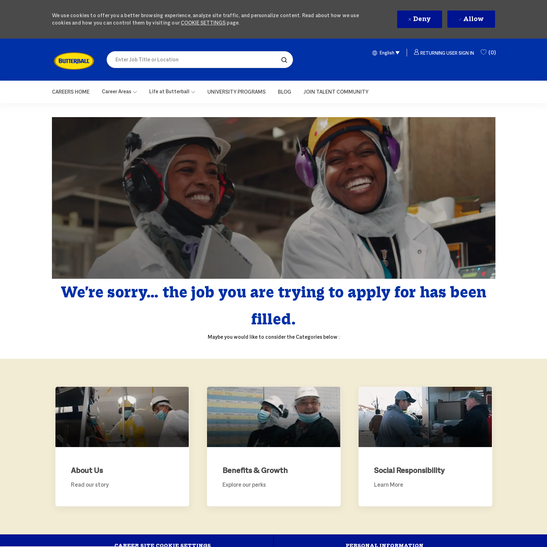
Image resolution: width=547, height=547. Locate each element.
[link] (74, 61)
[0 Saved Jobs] (488, 52)
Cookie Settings (203, 22)
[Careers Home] (70, 92)
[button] (284, 59)
